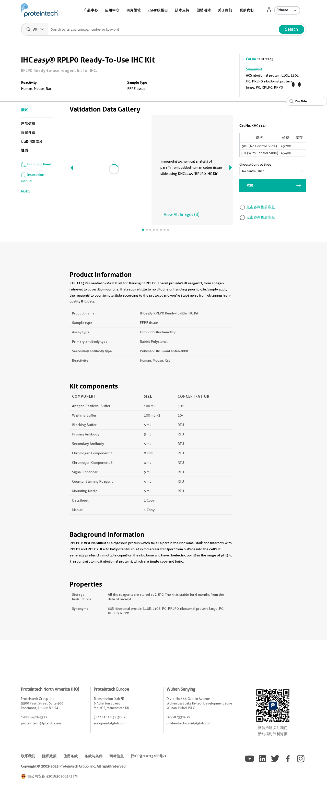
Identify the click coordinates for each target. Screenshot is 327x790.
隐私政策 (49, 756)
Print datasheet (36, 164)
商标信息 (116, 756)
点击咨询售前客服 (257, 207)
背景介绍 (28, 132)
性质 (24, 150)
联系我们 (246, 10)
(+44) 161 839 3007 (109, 717)
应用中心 (112, 10)
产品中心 (91, 10)
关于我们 (225, 10)
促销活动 (203, 10)
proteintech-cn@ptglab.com (189, 723)
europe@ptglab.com (110, 723)
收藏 (250, 185)
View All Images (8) (181, 214)
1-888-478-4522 (34, 717)
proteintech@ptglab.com (41, 723)
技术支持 (182, 10)
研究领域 (133, 10)
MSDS (25, 191)
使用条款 (70, 756)
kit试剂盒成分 (32, 141)
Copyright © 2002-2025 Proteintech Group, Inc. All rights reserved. (73, 766)
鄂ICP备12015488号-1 (148, 756)
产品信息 (28, 124)
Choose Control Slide (255, 164)
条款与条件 (93, 756)
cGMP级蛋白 (158, 10)
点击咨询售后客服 (257, 217)
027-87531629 (178, 717)
